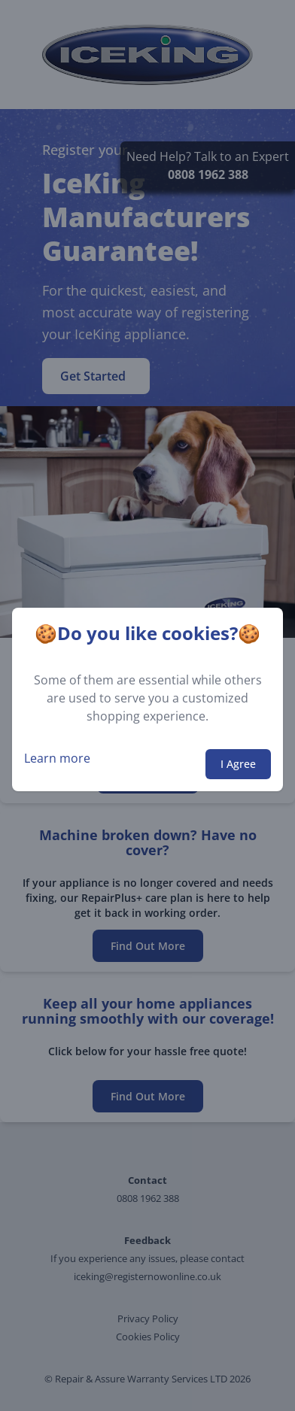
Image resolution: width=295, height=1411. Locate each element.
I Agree (238, 764)
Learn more (57, 758)
